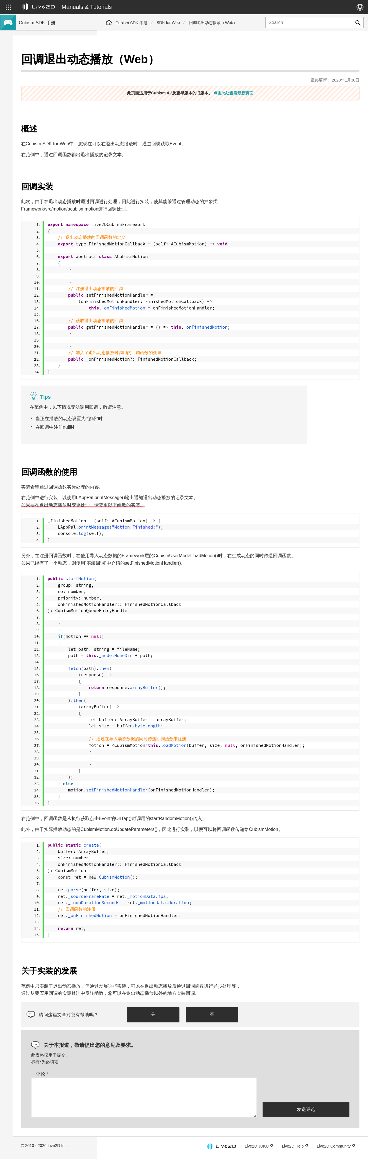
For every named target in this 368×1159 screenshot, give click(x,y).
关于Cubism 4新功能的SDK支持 (47, 72)
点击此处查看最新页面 (276, 80)
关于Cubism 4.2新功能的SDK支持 (49, 81)
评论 (127, 1076)
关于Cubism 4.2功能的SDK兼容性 (49, 90)
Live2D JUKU (257, 1148)
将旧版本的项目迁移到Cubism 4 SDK (52, 99)
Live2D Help (292, 1148)
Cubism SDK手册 (34, 63)
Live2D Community (334, 1148)
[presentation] (306, 1092)
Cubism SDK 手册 (131, 23)
